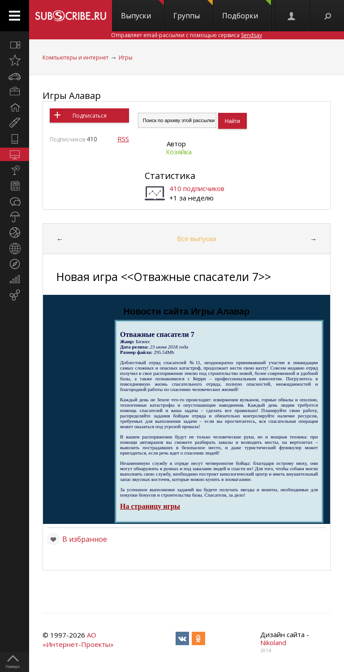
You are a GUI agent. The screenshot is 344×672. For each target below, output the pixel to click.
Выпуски (142, 10)
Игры (126, 57)
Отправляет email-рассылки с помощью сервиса (186, 35)
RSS (123, 138)
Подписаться (90, 115)
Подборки (246, 10)
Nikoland (273, 642)
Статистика (170, 176)
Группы (193, 10)
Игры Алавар (72, 95)
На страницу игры (150, 506)
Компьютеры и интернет (75, 57)
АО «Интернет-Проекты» (78, 639)
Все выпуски (196, 238)
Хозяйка (179, 151)
